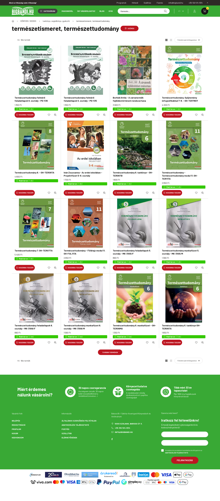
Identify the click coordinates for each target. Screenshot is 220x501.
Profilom (16, 429)
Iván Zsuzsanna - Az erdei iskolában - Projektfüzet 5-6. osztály (83, 174)
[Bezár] (207, 3)
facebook (112, 439)
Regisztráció (18, 425)
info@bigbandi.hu (124, 432)
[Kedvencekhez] (49, 115)
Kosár (15, 433)
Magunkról (67, 11)
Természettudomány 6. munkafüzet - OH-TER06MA (134, 327)
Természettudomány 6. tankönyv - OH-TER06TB (133, 174)
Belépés (16, 420)
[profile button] (194, 11)
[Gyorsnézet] (55, 115)
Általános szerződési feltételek (79, 420)
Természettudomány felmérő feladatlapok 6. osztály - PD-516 (31, 99)
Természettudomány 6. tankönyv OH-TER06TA (181, 327)
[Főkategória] (13, 21)
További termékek (110, 352)
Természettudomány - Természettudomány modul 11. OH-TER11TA (180, 175)
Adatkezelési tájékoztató (75, 425)
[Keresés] (165, 11)
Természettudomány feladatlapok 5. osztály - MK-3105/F (132, 252)
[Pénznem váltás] (180, 11)
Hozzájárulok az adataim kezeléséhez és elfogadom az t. (183, 451)
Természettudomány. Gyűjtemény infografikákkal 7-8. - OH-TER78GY (180, 99)
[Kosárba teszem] (25, 115)
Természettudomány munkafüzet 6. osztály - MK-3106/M (82, 327)
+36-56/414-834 (122, 428)
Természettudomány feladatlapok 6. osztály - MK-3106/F (34, 327)
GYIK (111, 11)
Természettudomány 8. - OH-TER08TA (34, 172)
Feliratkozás (185, 460)
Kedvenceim (18, 437)
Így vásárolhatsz (86, 11)
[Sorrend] (189, 40)
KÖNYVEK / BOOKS (28, 21)
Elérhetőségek (69, 437)
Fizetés (65, 429)
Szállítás (67, 433)
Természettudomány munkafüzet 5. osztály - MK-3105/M (180, 252)
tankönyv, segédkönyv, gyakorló (56, 21)
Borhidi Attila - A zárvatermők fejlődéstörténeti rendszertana (129, 99)
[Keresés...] (144, 11)
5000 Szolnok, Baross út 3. (128, 423)
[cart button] (204, 11)
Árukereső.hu (108, 476)
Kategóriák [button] (47, 11)
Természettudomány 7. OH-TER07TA (34, 250)
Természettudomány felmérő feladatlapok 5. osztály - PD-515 (80, 99)
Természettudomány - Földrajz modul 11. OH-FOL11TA (84, 252)
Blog (101, 11)
